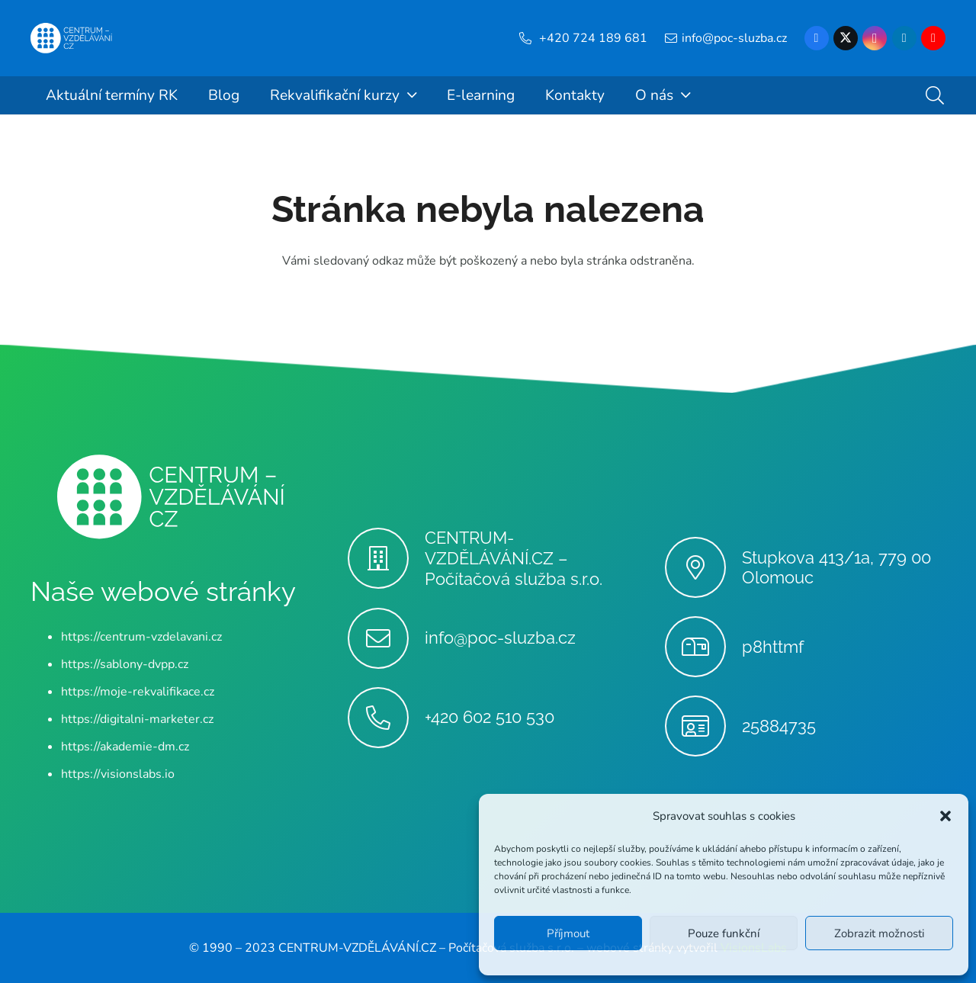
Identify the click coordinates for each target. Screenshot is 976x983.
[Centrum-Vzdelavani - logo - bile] (71, 38)
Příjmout (568, 933)
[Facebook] (816, 38)
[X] (845, 38)
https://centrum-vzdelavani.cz (141, 636)
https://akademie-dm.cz (125, 746)
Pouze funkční (723, 933)
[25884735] (703, 726)
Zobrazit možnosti (879, 933)
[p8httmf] (703, 646)
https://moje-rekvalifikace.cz (137, 691)
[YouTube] (933, 38)
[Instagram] (874, 38)
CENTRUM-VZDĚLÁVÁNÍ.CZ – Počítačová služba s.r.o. (513, 558)
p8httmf (773, 647)
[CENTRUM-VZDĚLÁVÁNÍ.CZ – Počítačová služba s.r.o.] (386, 558)
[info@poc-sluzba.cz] (386, 638)
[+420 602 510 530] (386, 717)
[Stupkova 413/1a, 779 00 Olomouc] (703, 567)
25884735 (779, 726)
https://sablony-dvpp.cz (124, 664)
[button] (945, 816)
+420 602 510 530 (489, 717)
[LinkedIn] (904, 38)
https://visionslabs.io (118, 774)
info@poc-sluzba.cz (500, 637)
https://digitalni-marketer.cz (137, 719)
